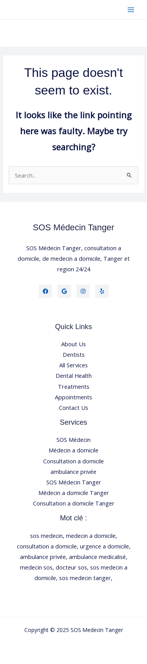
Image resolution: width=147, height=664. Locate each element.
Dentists (74, 354)
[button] (73, 33)
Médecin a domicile (73, 450)
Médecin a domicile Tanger (73, 493)
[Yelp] (102, 291)
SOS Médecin (73, 439)
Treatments (73, 386)
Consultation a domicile (73, 461)
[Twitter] (64, 291)
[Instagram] (83, 291)
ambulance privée (73, 471)
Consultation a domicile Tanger (73, 503)
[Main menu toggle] (131, 10)
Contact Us (73, 407)
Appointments (73, 397)
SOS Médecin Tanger (73, 482)
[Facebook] (45, 291)
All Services (73, 365)
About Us (73, 344)
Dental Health (74, 375)
